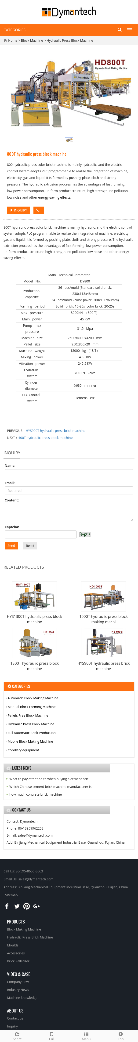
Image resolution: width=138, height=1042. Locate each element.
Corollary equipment (23, 750)
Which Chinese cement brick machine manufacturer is (50, 786)
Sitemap (11, 895)
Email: (10, 483)
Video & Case (18, 974)
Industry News (18, 989)
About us (15, 1010)
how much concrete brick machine (35, 794)
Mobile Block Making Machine (30, 741)
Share (17, 1036)
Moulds (12, 945)
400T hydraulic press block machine (45, 437)
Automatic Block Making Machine (33, 698)
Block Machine (32, 40)
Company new (18, 981)
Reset (30, 545)
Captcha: (12, 527)
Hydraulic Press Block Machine (69, 40)
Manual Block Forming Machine (32, 707)
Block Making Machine (24, 929)
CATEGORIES (14, 30)
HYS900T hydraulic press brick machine (56, 430)
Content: (12, 500)
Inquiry (12, 1026)
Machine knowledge (22, 997)
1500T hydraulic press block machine (34, 666)
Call (52, 1036)
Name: (10, 465)
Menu (86, 1036)
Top (121, 1036)
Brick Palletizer (18, 961)
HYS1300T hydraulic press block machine (34, 619)
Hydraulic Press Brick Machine (30, 937)
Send (11, 545)
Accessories (16, 953)
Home (13, 40)
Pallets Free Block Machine (28, 715)
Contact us (15, 1018)
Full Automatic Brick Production (32, 733)
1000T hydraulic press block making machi (103, 619)
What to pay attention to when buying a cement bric (48, 779)
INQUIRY (18, 210)
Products (16, 921)
